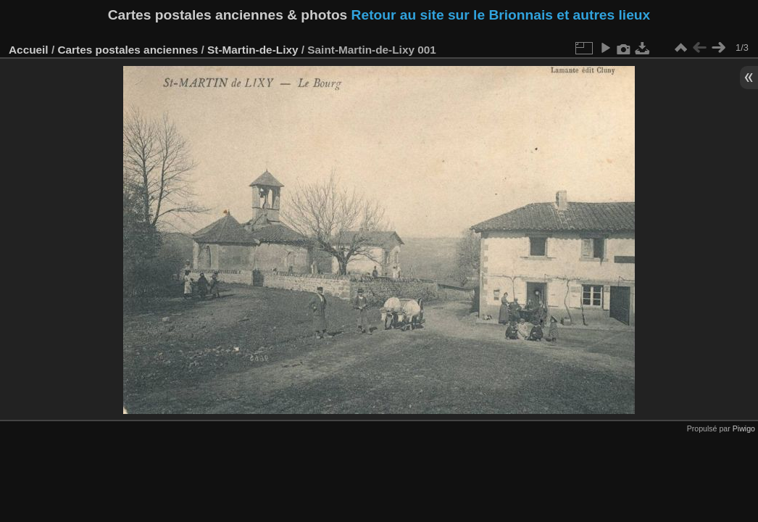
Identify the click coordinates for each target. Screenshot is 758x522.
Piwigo (744, 428)
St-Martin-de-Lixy (252, 50)
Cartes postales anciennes (127, 50)
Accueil (29, 50)
